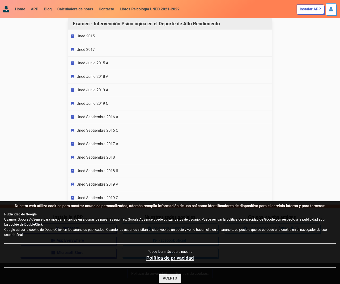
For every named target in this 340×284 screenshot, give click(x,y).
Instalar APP (310, 9)
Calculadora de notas (75, 9)
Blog (48, 9)
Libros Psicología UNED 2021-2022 (149, 9)
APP (34, 9)
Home (20, 9)
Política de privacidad (170, 258)
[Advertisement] (34, 92)
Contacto (106, 9)
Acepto (170, 278)
